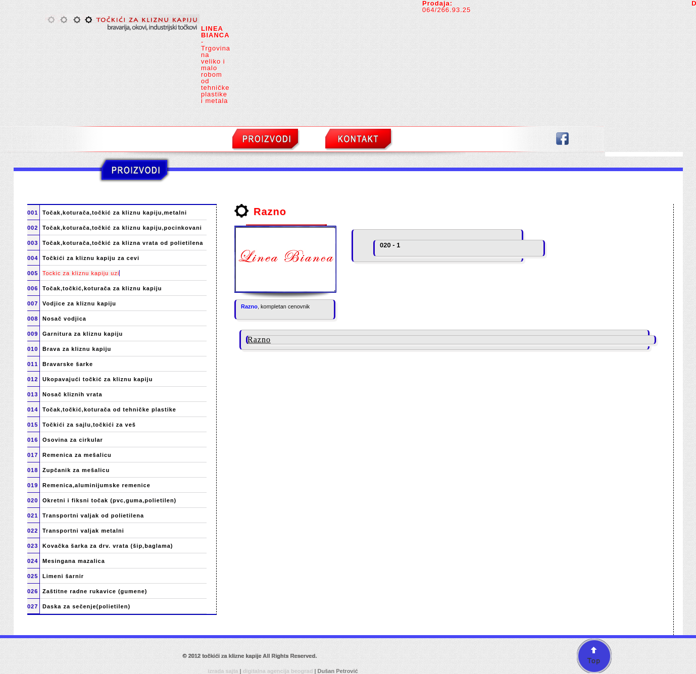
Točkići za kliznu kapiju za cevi (90, 258)
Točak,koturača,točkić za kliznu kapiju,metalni (114, 213)
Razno (249, 306)
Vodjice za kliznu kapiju (79, 303)
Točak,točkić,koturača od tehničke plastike (109, 409)
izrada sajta (224, 671)
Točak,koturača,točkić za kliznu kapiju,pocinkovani (122, 228)
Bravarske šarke (67, 364)
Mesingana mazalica (73, 561)
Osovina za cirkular (72, 440)
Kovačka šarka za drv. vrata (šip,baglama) (107, 546)
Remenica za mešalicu (77, 455)
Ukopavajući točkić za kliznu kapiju (97, 379)
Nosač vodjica (64, 319)
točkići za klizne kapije (232, 656)
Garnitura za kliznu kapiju (82, 334)
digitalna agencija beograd (279, 671)
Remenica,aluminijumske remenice (96, 485)
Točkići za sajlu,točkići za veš (89, 425)
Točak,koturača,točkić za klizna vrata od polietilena (122, 243)
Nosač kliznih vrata (72, 394)
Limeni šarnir (63, 576)
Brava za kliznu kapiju (76, 349)
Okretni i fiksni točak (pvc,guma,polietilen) (109, 500)
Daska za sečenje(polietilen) (86, 606)
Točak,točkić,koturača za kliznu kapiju (102, 288)
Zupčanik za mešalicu (76, 470)
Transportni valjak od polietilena (93, 516)
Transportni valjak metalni (83, 531)
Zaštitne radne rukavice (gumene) (94, 591)
